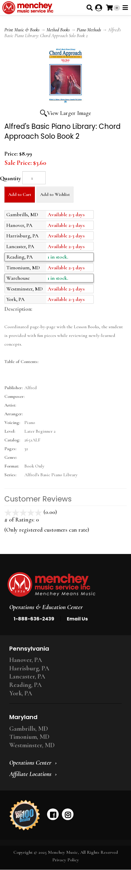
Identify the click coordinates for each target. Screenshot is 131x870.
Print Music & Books (22, 30)
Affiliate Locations (30, 774)
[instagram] (67, 814)
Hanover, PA (25, 660)
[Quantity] (34, 177)
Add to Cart (19, 194)
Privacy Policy (65, 860)
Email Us (77, 619)
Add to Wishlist (55, 194)
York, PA (20, 693)
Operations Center (30, 762)
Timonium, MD (29, 737)
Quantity (10, 178)
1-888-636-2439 (34, 619)
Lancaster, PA (27, 676)
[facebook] (53, 814)
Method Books (58, 30)
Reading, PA (25, 685)
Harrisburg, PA (29, 668)
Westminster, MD (32, 745)
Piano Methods (89, 30)
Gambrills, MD (28, 728)
